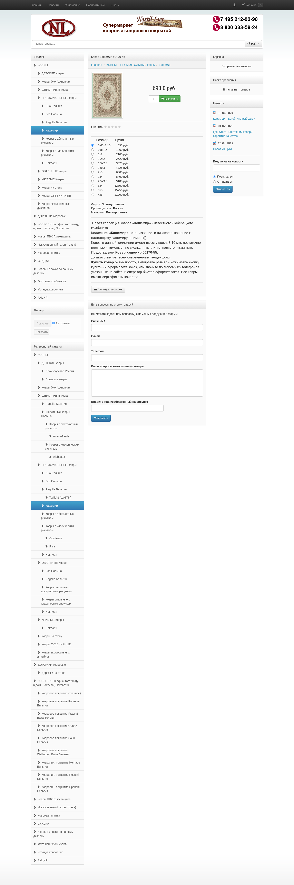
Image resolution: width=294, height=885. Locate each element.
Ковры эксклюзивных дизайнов (53, 206)
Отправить (101, 418)
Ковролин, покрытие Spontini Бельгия (58, 789)
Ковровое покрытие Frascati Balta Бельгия (58, 715)
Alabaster (57, 456)
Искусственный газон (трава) (54, 244)
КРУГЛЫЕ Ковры (50, 179)
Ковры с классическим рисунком (62, 446)
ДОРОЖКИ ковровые (49, 216)
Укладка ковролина (48, 289)
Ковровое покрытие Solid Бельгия (56, 740)
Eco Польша (51, 114)
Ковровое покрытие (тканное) (59, 693)
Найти (253, 43)
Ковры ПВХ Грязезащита (51, 236)
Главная (36, 5)
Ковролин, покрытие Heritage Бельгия (58, 764)
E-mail (95, 336)
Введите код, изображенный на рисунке (119, 401)
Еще (115, 5)
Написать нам (95, 5)
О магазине (72, 5)
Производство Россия (57, 371)
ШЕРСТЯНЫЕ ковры (53, 89)
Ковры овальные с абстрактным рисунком (56, 589)
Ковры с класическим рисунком (57, 153)
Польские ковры (54, 379)
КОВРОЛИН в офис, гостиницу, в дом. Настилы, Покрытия (56, 226)
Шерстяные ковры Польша (55, 414)
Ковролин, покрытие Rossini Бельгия (58, 776)
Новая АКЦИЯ (222, 149)
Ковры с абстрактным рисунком (57, 140)
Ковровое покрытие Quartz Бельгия (57, 728)
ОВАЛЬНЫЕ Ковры (52, 171)
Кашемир (49, 130)
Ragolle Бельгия (54, 122)
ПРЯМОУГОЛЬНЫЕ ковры (57, 97)
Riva (50, 546)
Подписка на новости (228, 161)
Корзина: (252, 5)
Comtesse (53, 538)
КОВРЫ (40, 65)
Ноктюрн (49, 163)
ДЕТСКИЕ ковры (50, 73)
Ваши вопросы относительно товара (117, 366)
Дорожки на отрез (51, 672)
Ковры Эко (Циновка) (53, 81)
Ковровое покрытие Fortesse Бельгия (58, 703)
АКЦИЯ (40, 297)
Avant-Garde (59, 436)
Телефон (97, 351)
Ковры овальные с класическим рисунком (56, 601)
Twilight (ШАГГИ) (58, 497)
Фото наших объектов (50, 281)
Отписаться (223, 181)
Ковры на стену (49, 187)
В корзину (169, 98)
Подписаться (223, 176)
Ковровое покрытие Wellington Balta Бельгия (53, 752)
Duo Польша (51, 106)
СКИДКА (41, 261)
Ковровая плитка (46, 252)
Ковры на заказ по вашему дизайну (53, 271)
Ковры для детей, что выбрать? (234, 118)
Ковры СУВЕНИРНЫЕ (54, 195)
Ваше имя (98, 321)
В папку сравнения (108, 289)
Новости (53, 5)
